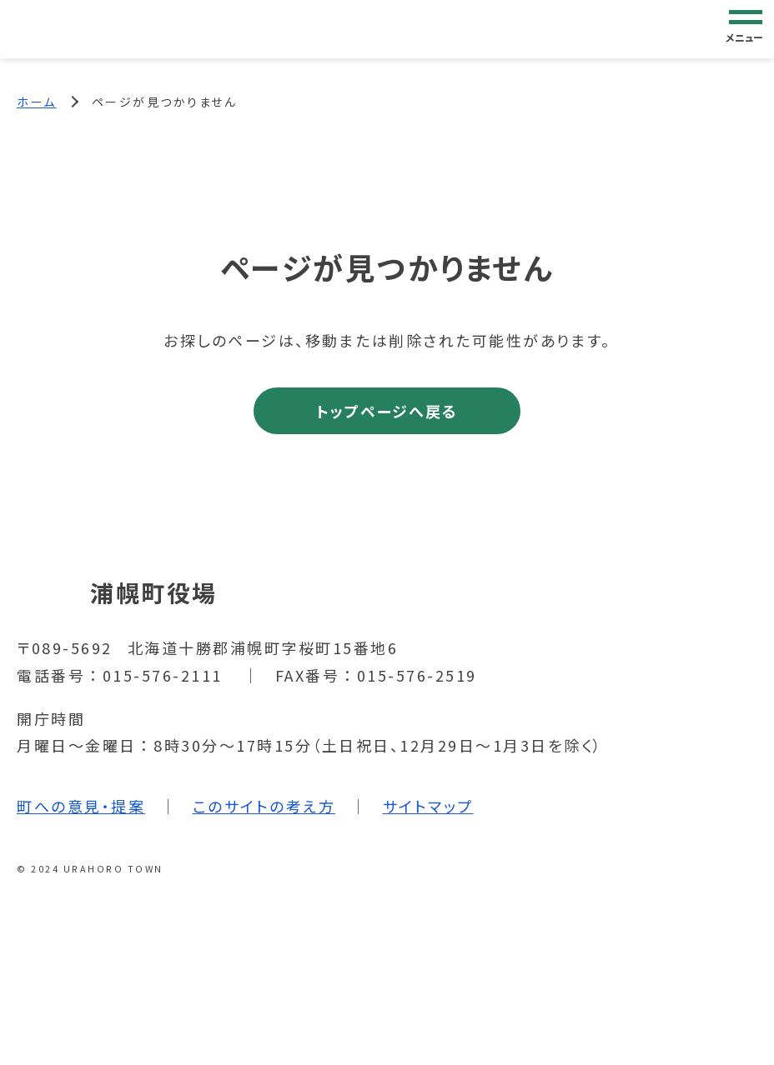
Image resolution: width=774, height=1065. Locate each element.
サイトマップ (428, 806)
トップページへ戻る (386, 411)
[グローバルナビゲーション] (746, 28)
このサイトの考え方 (264, 806)
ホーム (37, 101)
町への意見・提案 (81, 806)
